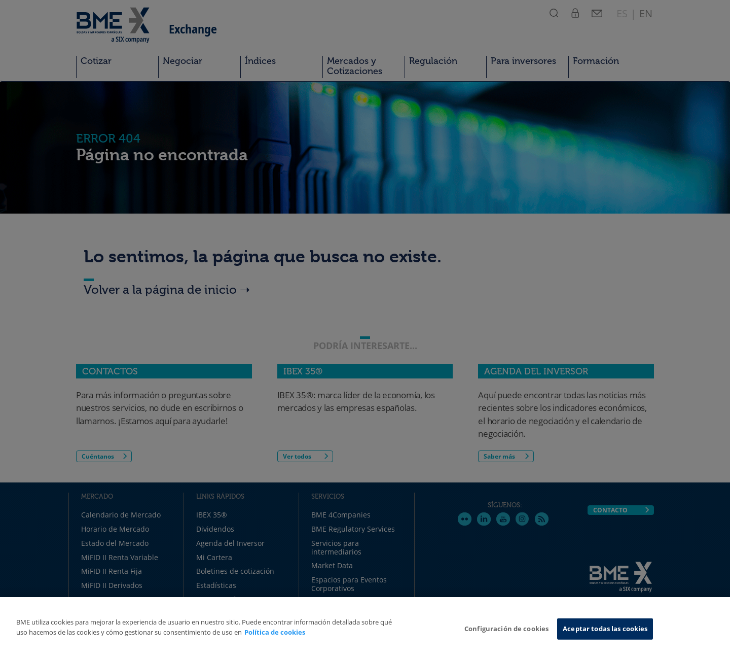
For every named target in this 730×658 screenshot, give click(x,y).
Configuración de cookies (506, 628)
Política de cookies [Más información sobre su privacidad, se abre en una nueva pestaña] (274, 632)
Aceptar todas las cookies (605, 628)
